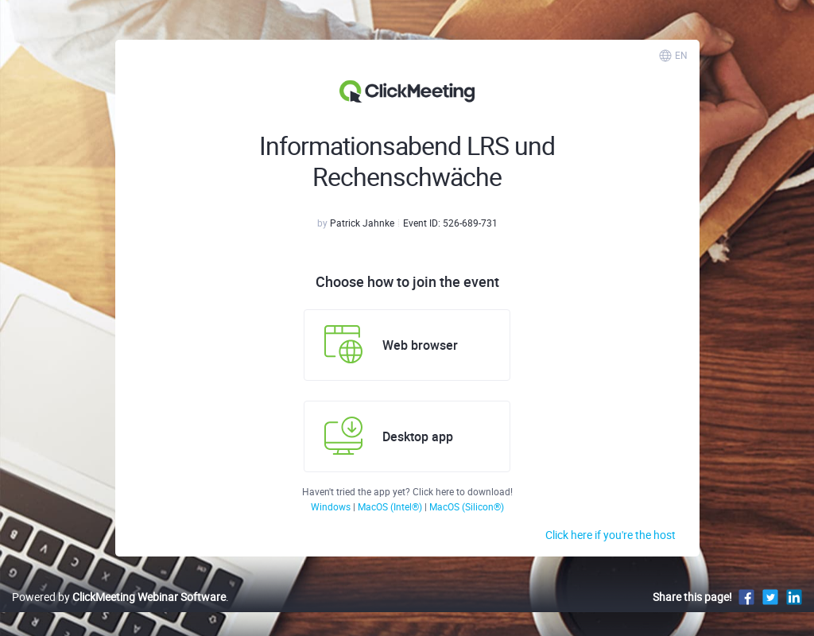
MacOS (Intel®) (391, 506)
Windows (332, 506)
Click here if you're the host (610, 534)
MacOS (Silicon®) (466, 506)
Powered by (119, 596)
